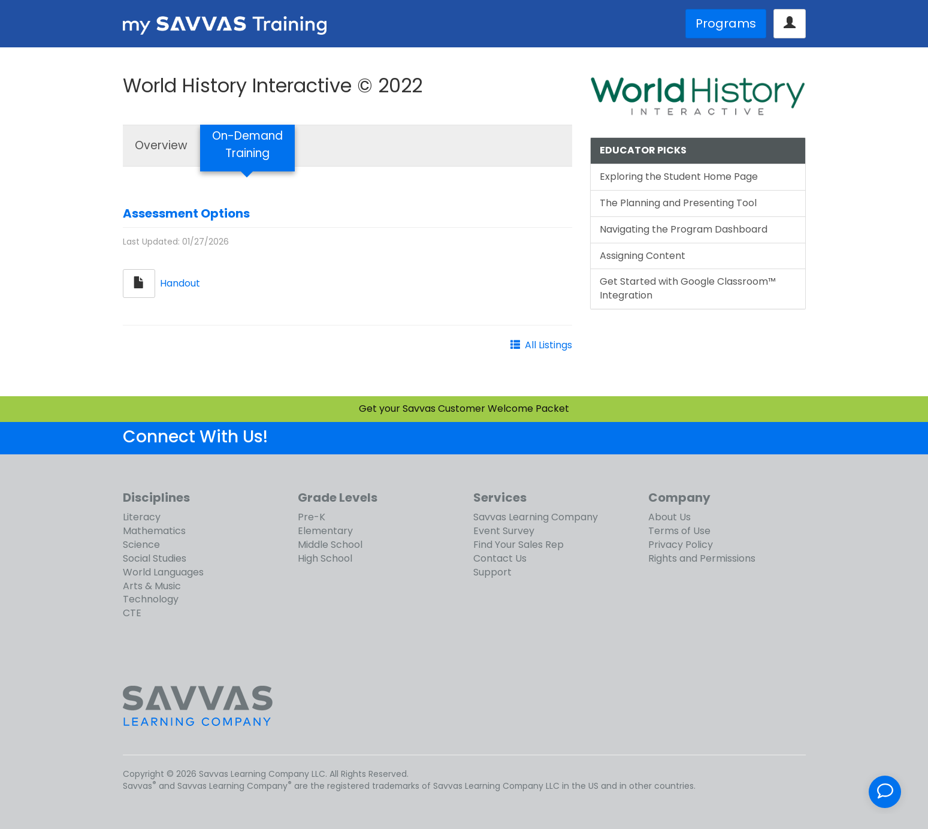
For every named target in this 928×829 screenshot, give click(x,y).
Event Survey (503, 531)
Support (492, 572)
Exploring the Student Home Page (679, 176)
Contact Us (500, 558)
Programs (726, 23)
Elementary (325, 531)
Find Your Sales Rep (518, 544)
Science (141, 544)
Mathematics (154, 531)
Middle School (330, 544)
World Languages (163, 572)
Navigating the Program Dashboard (683, 229)
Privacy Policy (680, 544)
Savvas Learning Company (535, 517)
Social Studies (154, 558)
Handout (180, 283)
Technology (151, 599)
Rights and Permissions (701, 558)
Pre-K (311, 517)
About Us (669, 517)
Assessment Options (186, 213)
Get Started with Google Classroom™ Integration (688, 288)
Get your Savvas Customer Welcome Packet (464, 408)
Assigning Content (642, 256)
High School (325, 558)
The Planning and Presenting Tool (678, 203)
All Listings (548, 345)
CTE (132, 613)
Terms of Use (679, 531)
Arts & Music (152, 586)
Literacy (142, 517)
